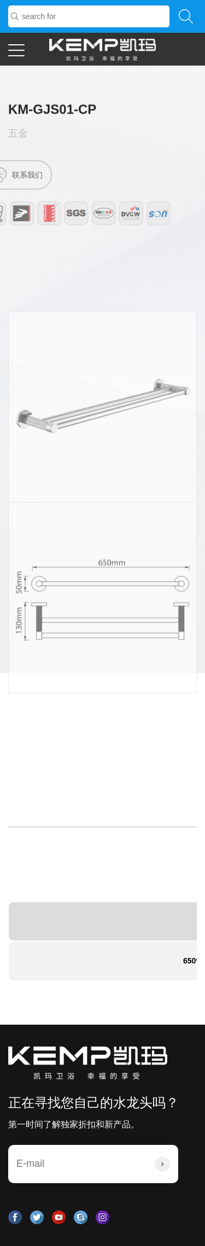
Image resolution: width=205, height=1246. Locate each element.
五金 (18, 134)
